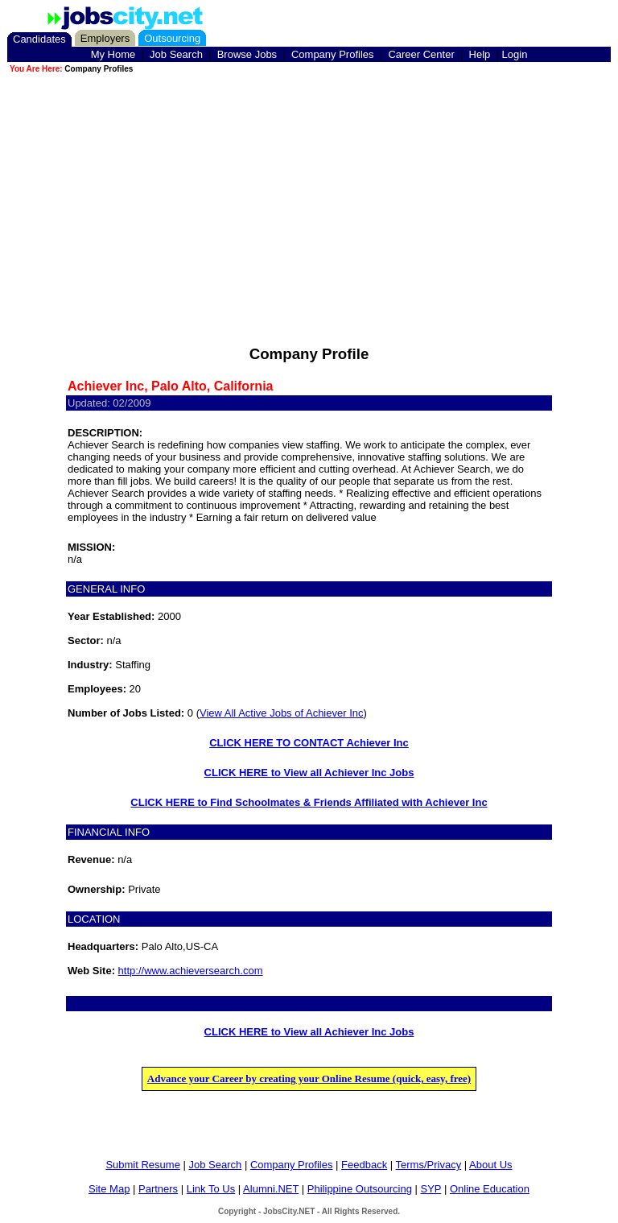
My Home (113, 54)
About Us (490, 1165)
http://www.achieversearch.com (190, 971)
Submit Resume (142, 1165)
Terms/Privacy (429, 1165)
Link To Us (211, 1189)
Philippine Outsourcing (359, 1189)
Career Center (421, 54)
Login (515, 54)
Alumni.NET (271, 1189)
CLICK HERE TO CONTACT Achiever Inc (309, 743)
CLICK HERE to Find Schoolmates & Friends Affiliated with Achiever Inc (308, 802)
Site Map (109, 1189)
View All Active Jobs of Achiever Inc (282, 713)
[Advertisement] (309, 188)
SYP (431, 1189)
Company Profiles (332, 54)
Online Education (489, 1189)
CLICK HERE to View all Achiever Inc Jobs (309, 772)
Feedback (364, 1165)
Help (480, 54)
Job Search (176, 54)
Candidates (39, 39)
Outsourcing (172, 38)
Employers (105, 38)
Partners (158, 1189)
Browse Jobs (247, 54)
